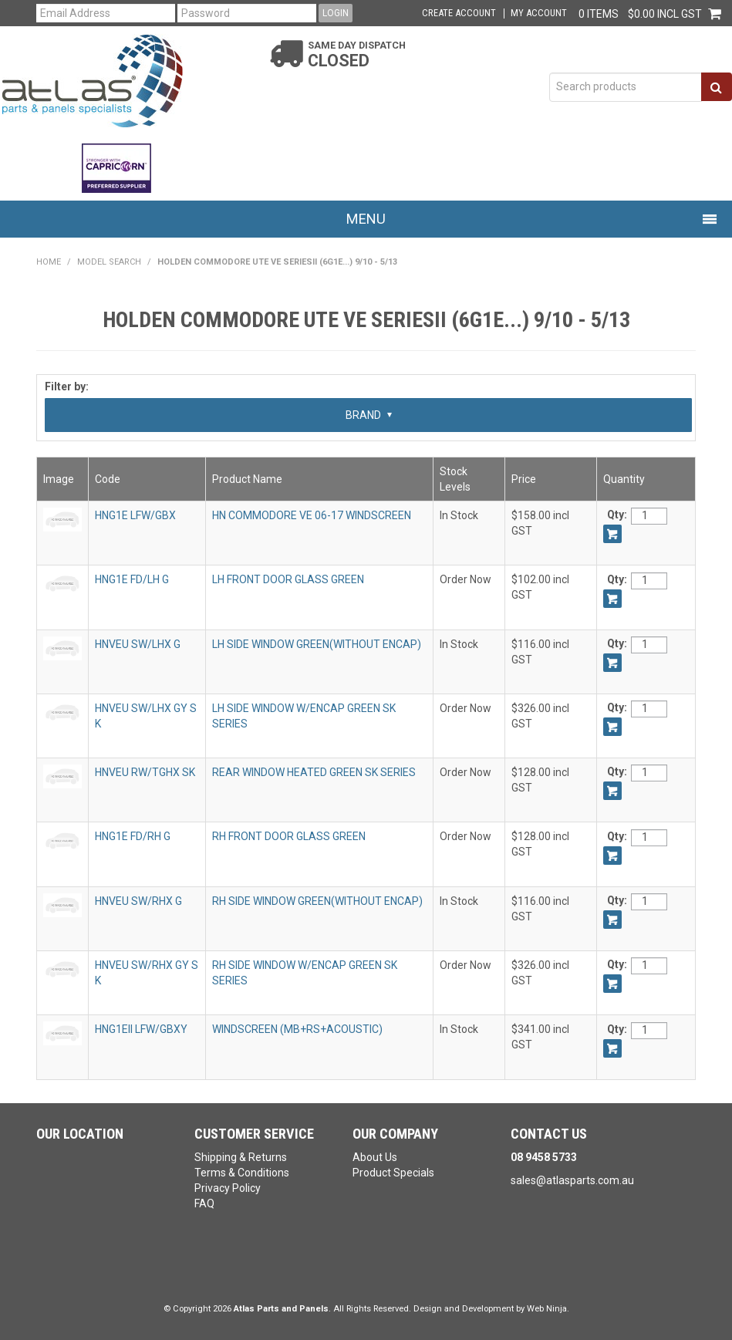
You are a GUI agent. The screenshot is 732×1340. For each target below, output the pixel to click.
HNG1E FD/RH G (132, 836)
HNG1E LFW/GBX (135, 515)
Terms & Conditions (241, 1172)
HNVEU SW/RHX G (138, 901)
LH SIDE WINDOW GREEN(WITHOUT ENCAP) (316, 644)
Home (48, 262)
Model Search (109, 262)
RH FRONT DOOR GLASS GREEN (289, 836)
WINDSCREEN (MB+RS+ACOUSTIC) (297, 1029)
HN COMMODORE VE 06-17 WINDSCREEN (311, 515)
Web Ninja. (548, 1309)
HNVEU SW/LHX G (137, 644)
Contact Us (549, 1134)
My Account (539, 13)
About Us (375, 1157)
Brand (369, 415)
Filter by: (67, 386)
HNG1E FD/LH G (132, 579)
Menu (366, 219)
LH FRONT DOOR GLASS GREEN (288, 579)
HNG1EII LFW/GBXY (141, 1029)
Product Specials (393, 1172)
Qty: (617, 514)
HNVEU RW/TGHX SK (145, 772)
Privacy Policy (227, 1188)
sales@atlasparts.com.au (572, 1180)
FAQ (204, 1203)
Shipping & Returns (240, 1157)
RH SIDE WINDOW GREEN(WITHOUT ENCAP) (317, 901)
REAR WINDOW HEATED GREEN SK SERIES (314, 772)
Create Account (459, 13)
